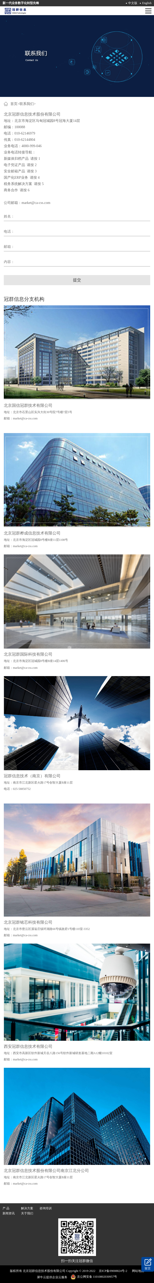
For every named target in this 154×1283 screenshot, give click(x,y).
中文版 (132, 3)
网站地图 (137, 1271)
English (146, 3)
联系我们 (27, 104)
